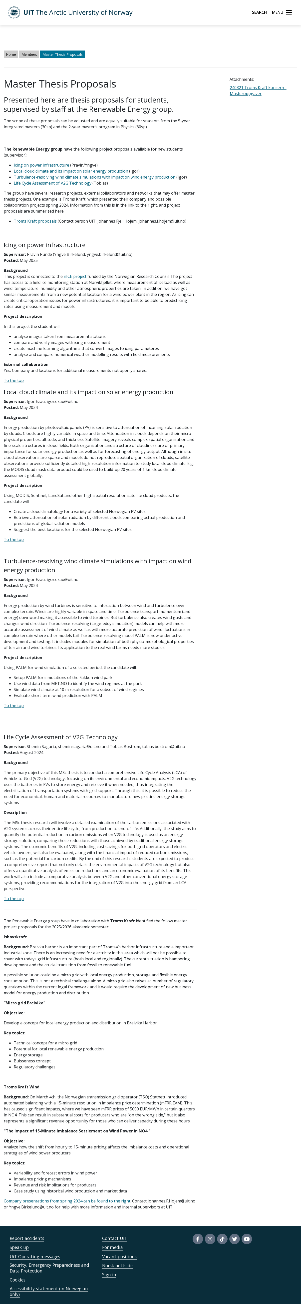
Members (29, 54)
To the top (14, 380)
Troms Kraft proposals (35, 221)
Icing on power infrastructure (42, 165)
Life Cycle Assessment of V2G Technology (52, 183)
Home (11, 54)
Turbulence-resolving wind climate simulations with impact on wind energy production (94, 177)
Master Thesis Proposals (62, 54)
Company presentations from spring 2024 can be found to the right (67, 1201)
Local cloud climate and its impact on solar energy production (71, 171)
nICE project (75, 276)
